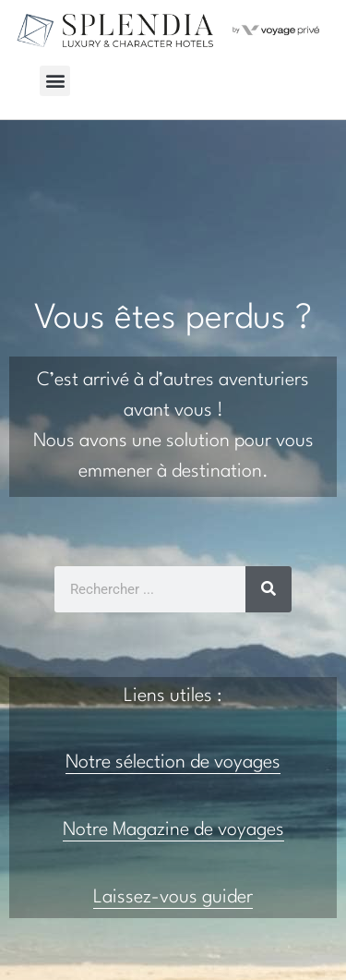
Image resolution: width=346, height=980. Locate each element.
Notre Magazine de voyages (173, 830)
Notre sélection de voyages (173, 763)
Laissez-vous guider (173, 898)
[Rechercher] (268, 589)
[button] (55, 81)
